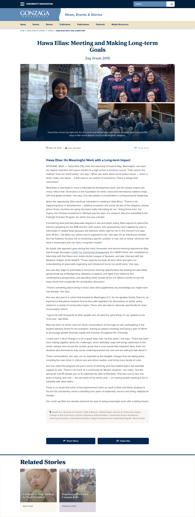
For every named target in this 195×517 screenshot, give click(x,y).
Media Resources (120, 24)
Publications (83, 24)
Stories (49, 24)
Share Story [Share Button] (143, 148)
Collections (65, 24)
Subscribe (125, 440)
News (23, 24)
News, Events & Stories (83, 14)
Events (36, 24)
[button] (22, 4)
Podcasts (100, 24)
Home (22, 31)
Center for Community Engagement (90, 252)
